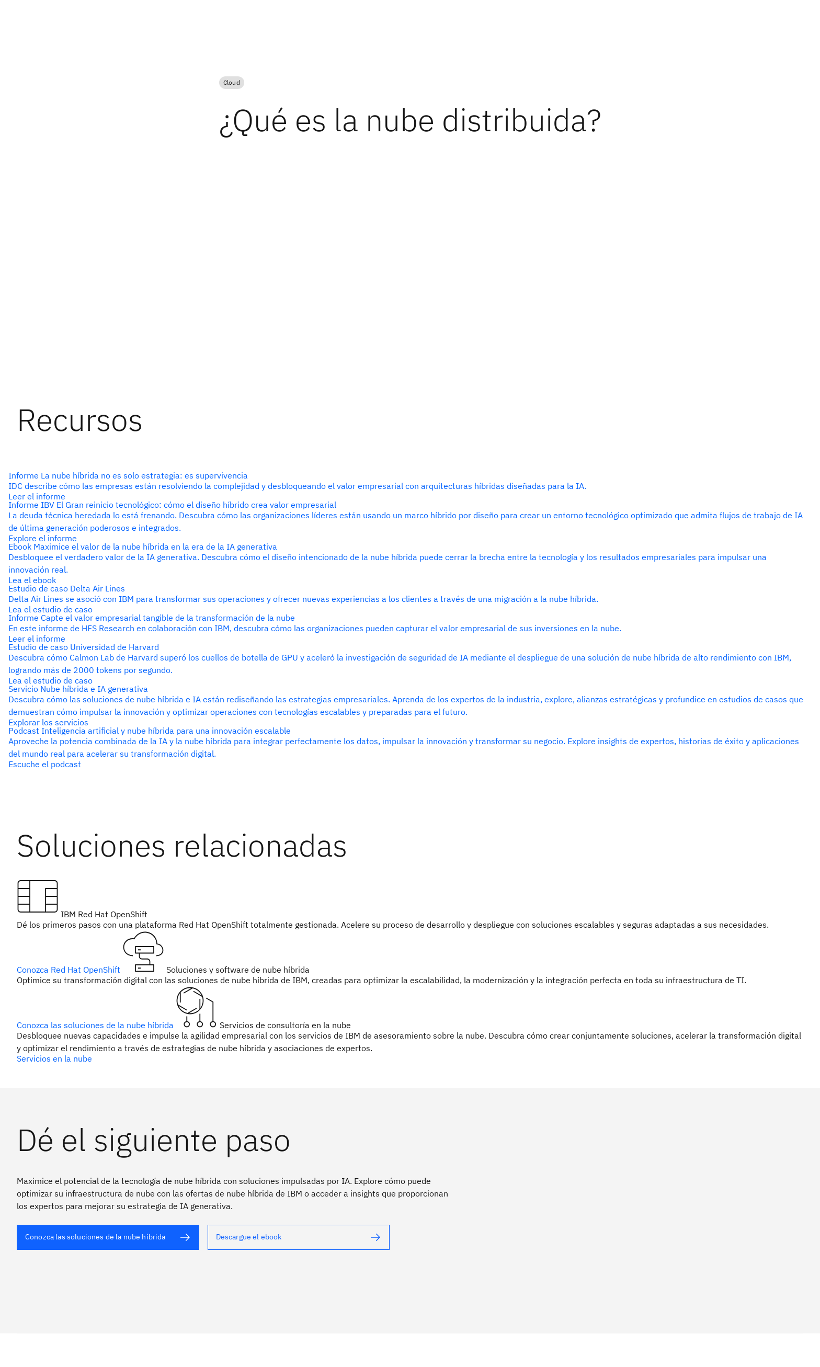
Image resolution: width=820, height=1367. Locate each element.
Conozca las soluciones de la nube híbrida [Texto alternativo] (96, 1025)
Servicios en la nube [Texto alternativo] (54, 1058)
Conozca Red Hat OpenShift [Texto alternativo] (69, 969)
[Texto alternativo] (405, 486)
